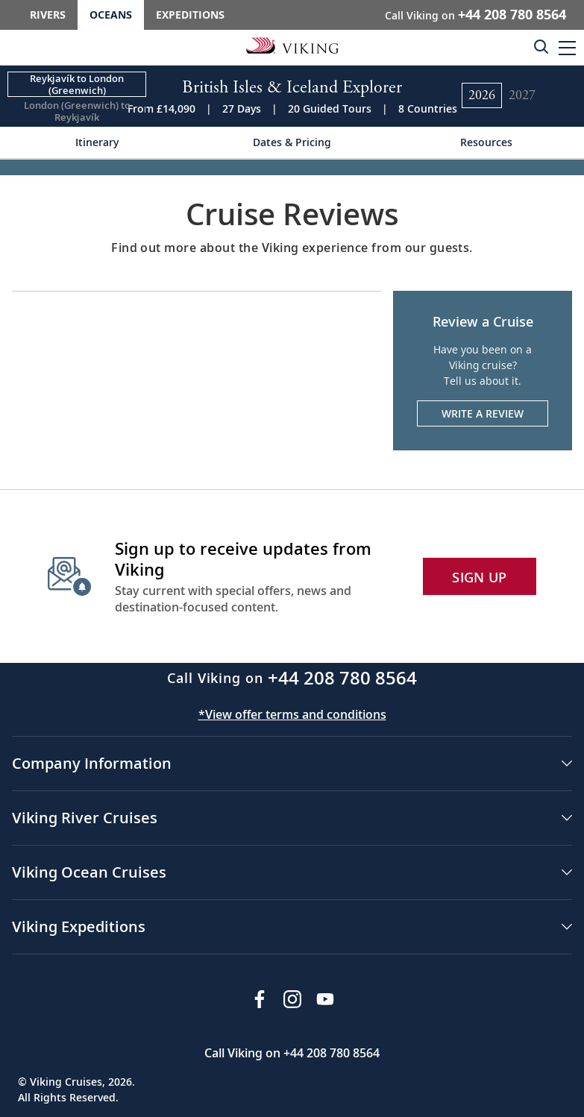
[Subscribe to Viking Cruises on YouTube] (325, 999)
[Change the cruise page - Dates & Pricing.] (292, 143)
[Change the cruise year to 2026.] (482, 95)
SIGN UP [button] (479, 577)
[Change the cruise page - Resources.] (486, 143)
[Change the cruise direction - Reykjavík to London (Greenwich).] (76, 84)
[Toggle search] (541, 46)
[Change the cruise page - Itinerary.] (97, 143)
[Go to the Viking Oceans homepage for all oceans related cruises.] (292, 45)
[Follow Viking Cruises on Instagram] (292, 999)
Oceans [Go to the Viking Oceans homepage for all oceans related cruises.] (111, 14)
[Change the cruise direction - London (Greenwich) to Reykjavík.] (76, 111)
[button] (567, 47)
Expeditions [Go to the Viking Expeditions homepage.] (190, 14)
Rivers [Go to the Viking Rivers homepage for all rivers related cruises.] (48, 14)
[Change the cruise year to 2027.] (522, 95)
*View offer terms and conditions (292, 714)
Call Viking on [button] (475, 14)
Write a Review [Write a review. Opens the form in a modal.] (483, 413)
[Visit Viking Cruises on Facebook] (260, 999)
